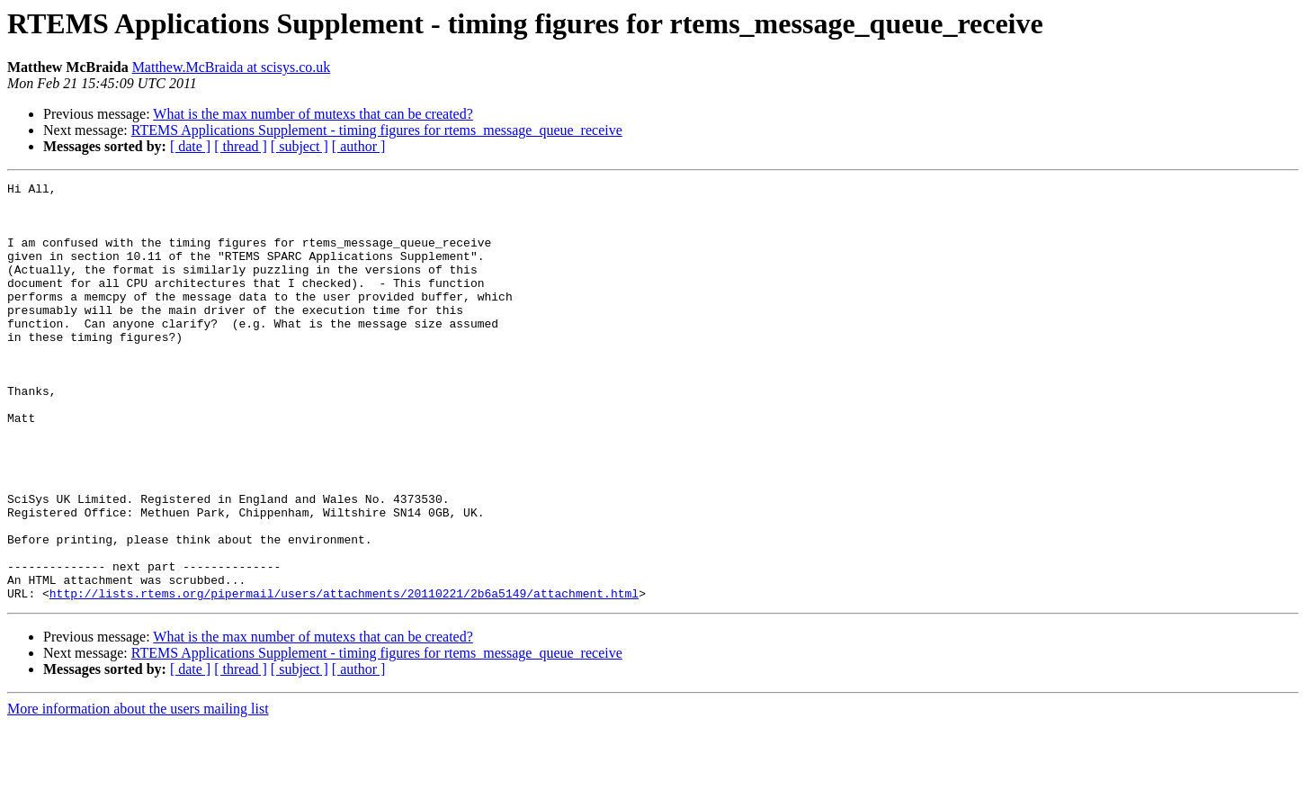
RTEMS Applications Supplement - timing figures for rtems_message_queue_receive (376, 130)
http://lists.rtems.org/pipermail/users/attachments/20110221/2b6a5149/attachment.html (344, 677)
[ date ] (190, 146)
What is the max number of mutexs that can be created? (312, 113)
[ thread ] (240, 146)
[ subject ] (299, 146)
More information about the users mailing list (138, 792)
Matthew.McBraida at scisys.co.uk (231, 67)
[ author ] (359, 146)
